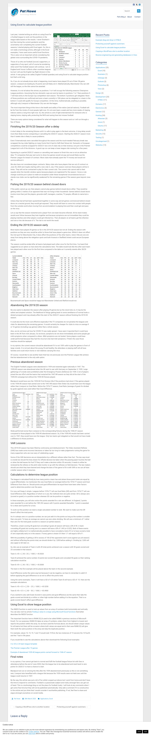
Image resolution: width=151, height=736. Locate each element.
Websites (99, 145)
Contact (137, 17)
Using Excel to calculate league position (111, 48)
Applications (44, 699)
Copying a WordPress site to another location (31, 707)
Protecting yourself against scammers (72, 707)
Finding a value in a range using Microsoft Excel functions (54, 612)
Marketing (99, 130)
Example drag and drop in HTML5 (108, 40)
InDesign (101, 78)
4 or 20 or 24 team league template (24, 644)
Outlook (101, 81)
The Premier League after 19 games (24, 648)
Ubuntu (100, 126)
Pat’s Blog (121, 17)
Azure (100, 122)
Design (98, 93)
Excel (51, 699)
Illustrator (101, 74)
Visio (100, 89)
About (129, 17)
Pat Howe (17, 699)
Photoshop (102, 85)
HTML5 (100, 100)
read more (32, 734)
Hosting (99, 115)
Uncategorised (101, 141)
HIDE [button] (145, 731)
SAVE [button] (139, 731)
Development (101, 97)
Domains (99, 104)
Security (99, 134)
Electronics (100, 108)
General (98, 112)
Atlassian (101, 118)
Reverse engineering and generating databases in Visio (116, 55)
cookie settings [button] (34, 732)
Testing (98, 138)
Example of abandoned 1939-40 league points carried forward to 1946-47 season (41, 652)
